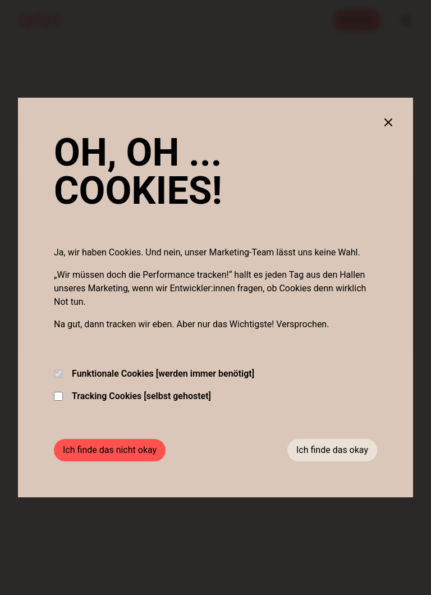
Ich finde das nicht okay (110, 450)
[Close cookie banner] (388, 122)
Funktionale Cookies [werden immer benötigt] (154, 373)
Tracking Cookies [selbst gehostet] (132, 396)
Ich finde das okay (332, 450)
